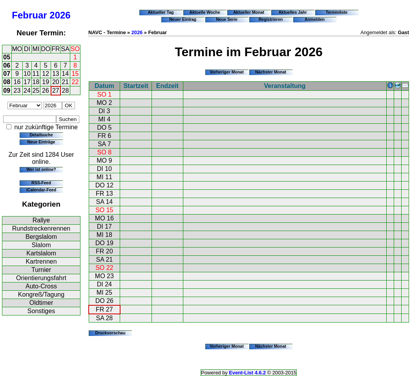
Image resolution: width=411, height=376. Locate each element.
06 (6, 65)
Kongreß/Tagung (41, 294)
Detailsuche (41, 134)
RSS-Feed (41, 182)
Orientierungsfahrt (41, 278)
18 (36, 82)
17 (27, 82)
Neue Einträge (41, 141)
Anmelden (315, 19)
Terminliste (336, 12)
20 (55, 82)
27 (55, 90)
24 (27, 90)
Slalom (41, 245)
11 (36, 73)
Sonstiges (41, 311)
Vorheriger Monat (227, 72)
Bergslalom (41, 236)
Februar (29, 15)
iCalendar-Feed (41, 189)
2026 (59, 15)
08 (6, 82)
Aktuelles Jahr (292, 12)
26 (45, 90)
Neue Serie (226, 19)
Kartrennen (41, 261)
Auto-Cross (41, 286)
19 (45, 82)
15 (75, 73)
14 (65, 73)
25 (36, 90)
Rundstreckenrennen (41, 228)
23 (17, 90)
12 (45, 73)
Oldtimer (41, 302)
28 (65, 90)
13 (55, 73)
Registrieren (271, 19)
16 (17, 82)
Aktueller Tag (161, 12)
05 (6, 57)
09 (6, 90)
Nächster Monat (270, 72)
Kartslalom (41, 253)
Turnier (41, 269)
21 (65, 82)
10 (27, 73)
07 (6, 73)
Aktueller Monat (248, 12)
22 (75, 82)
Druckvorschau (110, 332)
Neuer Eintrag (182, 19)
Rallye (41, 220)
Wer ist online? (41, 169)
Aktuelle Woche (204, 12)
